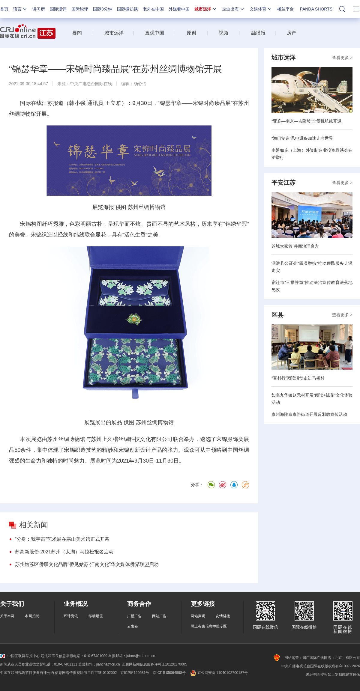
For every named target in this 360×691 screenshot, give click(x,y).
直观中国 (154, 32)
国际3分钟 (102, 9)
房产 (291, 32)
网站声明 (198, 616)
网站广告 (159, 616)
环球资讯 (71, 616)
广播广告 (134, 616)
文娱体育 (261, 9)
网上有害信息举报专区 (209, 626)
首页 (4, 9)
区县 (278, 314)
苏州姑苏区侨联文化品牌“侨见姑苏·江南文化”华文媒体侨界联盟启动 (87, 564)
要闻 (77, 32)
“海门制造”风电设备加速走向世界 (302, 138)
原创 (191, 32)
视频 (223, 32)
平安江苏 (284, 182)
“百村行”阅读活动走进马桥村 (298, 378)
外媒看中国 (179, 9)
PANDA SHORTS (316, 9)
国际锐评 (79, 9)
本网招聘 (32, 616)
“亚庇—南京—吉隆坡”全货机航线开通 (306, 121)
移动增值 (95, 616)
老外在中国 (153, 9)
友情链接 (223, 616)
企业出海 (233, 9)
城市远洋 (205, 9)
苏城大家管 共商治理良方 (295, 246)
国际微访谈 (127, 9)
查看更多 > (342, 57)
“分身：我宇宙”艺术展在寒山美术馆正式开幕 (62, 539)
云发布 (132, 626)
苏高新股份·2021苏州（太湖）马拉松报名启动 (64, 551)
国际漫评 (58, 9)
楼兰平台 (285, 9)
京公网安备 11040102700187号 (218, 673)
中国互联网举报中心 (20, 656)
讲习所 (38, 9)
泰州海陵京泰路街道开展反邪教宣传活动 (309, 414)
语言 (20, 9)
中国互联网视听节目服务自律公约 (27, 673)
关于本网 (7, 616)
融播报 (258, 32)
